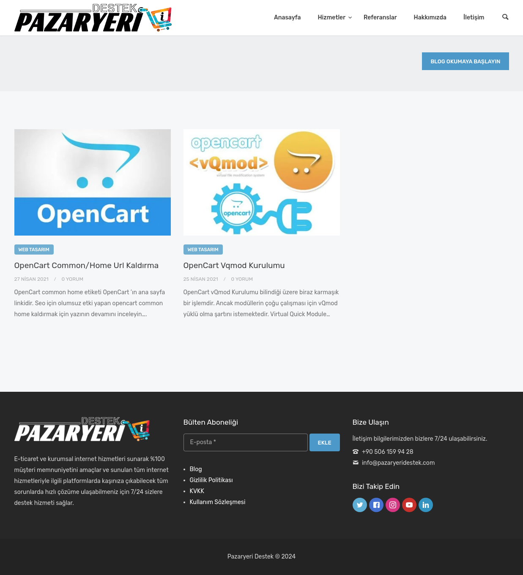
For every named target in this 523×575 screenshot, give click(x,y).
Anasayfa (287, 17)
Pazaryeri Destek (250, 556)
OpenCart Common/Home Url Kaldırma (86, 265)
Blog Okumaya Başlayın (465, 61)
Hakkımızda (430, 17)
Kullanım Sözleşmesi (218, 502)
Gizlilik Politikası (211, 480)
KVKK (197, 491)
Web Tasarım (34, 249)
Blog (196, 469)
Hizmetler (332, 17)
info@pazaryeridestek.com (398, 463)
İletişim (473, 17)
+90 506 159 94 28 (387, 452)
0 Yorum (72, 279)
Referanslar (380, 17)
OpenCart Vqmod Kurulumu (234, 265)
